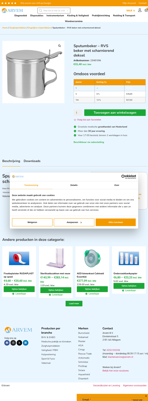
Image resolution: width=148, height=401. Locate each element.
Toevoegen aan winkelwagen (115, 112)
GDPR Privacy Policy (117, 382)
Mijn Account (129, 3)
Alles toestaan (116, 222)
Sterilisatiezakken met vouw (55, 273)
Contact (143, 3)
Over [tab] (116, 185)
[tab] (11, 162)
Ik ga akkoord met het (105, 383)
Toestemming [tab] (31, 185)
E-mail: (87, 357)
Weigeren (32, 222)
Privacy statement (132, 376)
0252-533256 (113, 350)
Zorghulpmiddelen (18, 27)
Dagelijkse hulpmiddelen (39, 27)
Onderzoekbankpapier (125, 273)
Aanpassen (74, 222)
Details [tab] (74, 185)
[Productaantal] (78, 112)
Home (5, 27)
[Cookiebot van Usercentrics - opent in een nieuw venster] (123, 177)
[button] (59, 45)
